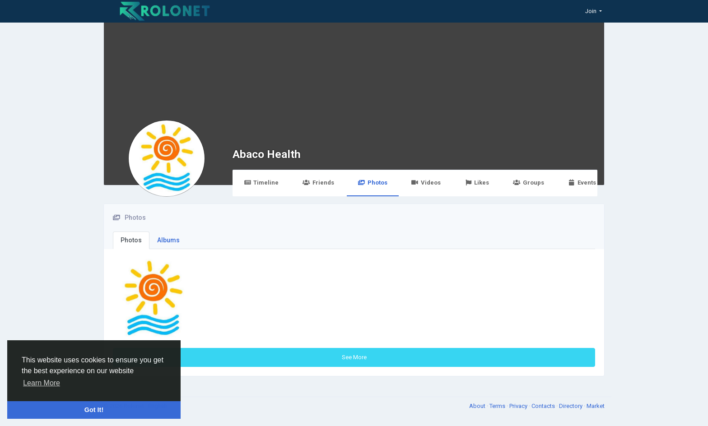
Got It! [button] (93, 409)
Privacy (519, 406)
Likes (477, 182)
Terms (498, 406)
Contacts (543, 406)
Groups (528, 182)
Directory (571, 406)
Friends (318, 182)
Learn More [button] (41, 383)
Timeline (261, 182)
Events (582, 182)
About (478, 406)
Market (596, 406)
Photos (372, 182)
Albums (168, 240)
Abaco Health (267, 154)
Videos (426, 182)
